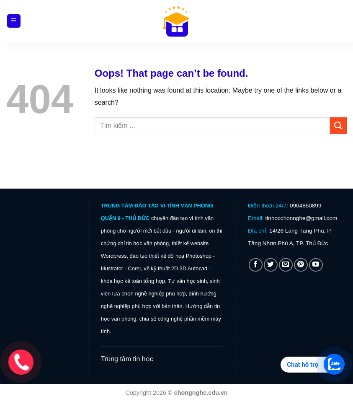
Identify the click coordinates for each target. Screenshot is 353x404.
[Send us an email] (286, 265)
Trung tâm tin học (127, 359)
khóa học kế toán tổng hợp (133, 281)
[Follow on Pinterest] (301, 265)
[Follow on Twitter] (271, 265)
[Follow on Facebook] (256, 265)
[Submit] (338, 125)
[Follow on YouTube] (316, 265)
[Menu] (14, 21)
